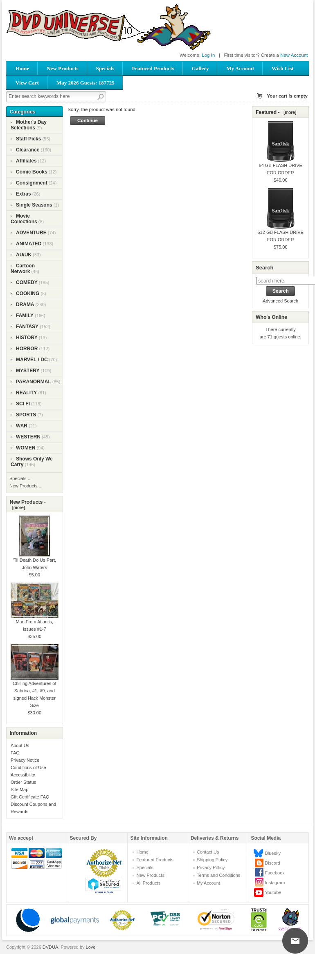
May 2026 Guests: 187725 (85, 83)
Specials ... (20, 478)
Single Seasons (34, 205)
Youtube (273, 892)
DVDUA (51, 947)
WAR (21, 426)
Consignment (31, 183)
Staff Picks (28, 139)
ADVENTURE (31, 233)
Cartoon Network (23, 268)
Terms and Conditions (218, 875)
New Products (62, 68)
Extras (23, 194)
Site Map (19, 789)
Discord (272, 863)
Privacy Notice (25, 760)
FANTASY (27, 326)
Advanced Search (280, 300)
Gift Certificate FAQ (30, 796)
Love (91, 947)
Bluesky (273, 853)
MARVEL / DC (32, 359)
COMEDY (27, 282)
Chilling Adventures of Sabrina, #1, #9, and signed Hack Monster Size (35, 683)
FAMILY (25, 315)
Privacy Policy (211, 867)
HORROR (27, 348)
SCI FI (23, 404)
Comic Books (31, 172)
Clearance (27, 150)
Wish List (283, 68)
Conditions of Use (28, 767)
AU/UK (24, 255)
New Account (294, 55)
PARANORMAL (33, 382)
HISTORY (27, 337)
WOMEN (25, 448)
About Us (20, 745)
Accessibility (23, 774)
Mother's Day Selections (29, 125)
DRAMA (25, 304)
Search (264, 268)
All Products (148, 883)
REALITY (26, 393)
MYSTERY (28, 371)
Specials (105, 68)
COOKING (27, 293)
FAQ (15, 752)
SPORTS (26, 415)
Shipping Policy (212, 859)
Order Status (23, 782)
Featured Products (153, 68)
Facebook (274, 872)
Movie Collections (24, 219)
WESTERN (28, 437)
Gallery (200, 68)
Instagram (275, 882)
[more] (17, 507)
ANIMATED (28, 244)
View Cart (27, 83)
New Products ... (26, 485)
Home (22, 68)
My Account (240, 68)
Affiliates (26, 161)
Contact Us (208, 851)
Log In (208, 55)
